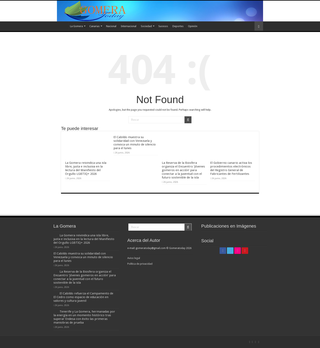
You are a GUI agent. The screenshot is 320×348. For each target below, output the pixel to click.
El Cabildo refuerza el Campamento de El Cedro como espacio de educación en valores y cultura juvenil (83, 297)
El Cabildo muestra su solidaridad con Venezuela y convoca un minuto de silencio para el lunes (134, 142)
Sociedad (146, 26)
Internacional (128, 26)
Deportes (177, 26)
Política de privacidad (139, 263)
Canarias (94, 26)
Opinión (192, 26)
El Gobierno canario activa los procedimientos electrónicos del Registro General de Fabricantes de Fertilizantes (231, 168)
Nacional (111, 26)
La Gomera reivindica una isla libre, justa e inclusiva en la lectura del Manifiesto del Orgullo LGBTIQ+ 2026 (85, 168)
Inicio (62, 25)
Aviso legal (134, 258)
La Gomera (76, 26)
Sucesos (163, 26)
